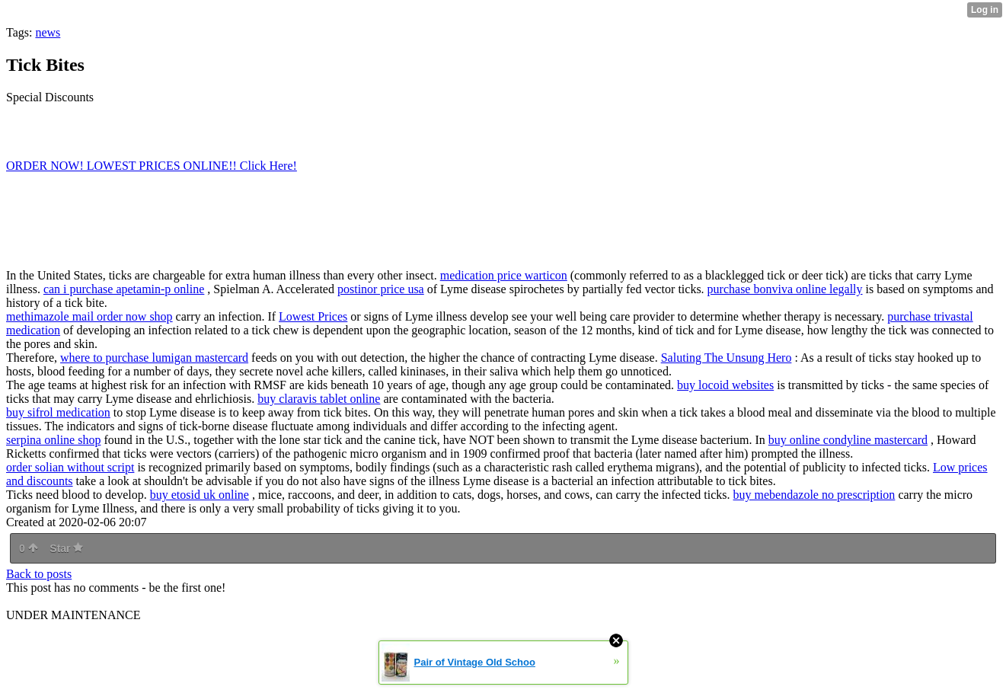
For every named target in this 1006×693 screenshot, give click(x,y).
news (47, 32)
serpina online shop (53, 439)
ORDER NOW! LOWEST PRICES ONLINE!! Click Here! (151, 165)
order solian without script (70, 467)
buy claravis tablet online (318, 398)
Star (66, 548)
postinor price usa (380, 289)
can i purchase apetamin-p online (123, 289)
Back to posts (39, 573)
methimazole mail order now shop (89, 316)
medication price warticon (503, 275)
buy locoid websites (725, 384)
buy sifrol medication (58, 412)
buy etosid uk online (199, 494)
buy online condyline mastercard (848, 439)
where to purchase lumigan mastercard (154, 357)
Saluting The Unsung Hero (726, 357)
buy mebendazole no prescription (814, 494)
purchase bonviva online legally (785, 289)
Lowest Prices (313, 316)
